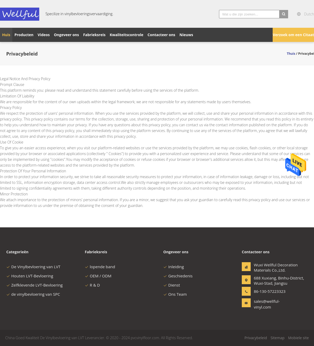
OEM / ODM (98, 275)
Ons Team (175, 294)
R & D (92, 285)
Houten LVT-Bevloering (29, 275)
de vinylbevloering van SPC (33, 294)
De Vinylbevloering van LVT (33, 266)
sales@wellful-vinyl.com (267, 304)
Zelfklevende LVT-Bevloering (34, 285)
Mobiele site (298, 337)
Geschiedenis (178, 275)
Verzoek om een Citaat (293, 34)
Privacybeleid (255, 337)
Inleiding (173, 266)
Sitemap (277, 337)
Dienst (171, 285)
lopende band (100, 266)
